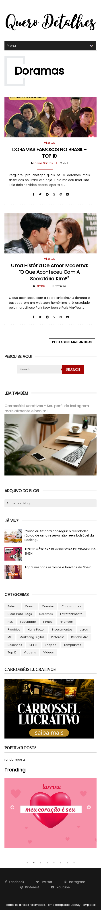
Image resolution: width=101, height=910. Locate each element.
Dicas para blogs (20, 614)
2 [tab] (34, 862)
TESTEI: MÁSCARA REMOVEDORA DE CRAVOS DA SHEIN (60, 551)
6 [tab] (60, 862)
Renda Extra (79, 637)
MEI (10, 637)
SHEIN (33, 645)
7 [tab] (67, 862)
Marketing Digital (32, 637)
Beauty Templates (83, 904)
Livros (84, 629)
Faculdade (28, 621)
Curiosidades (71, 606)
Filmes (47, 621)
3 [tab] (40, 862)
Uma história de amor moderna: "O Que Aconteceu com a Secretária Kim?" (49, 272)
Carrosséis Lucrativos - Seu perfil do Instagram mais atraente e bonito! (46, 408)
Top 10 (12, 652)
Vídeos (48, 652)
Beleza (13, 606)
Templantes (72, 645)
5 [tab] (54, 862)
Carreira (48, 606)
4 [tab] (47, 862)
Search (73, 369)
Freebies (14, 629)
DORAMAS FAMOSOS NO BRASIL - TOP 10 (49, 152)
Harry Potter (36, 629)
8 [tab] (74, 862)
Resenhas (15, 645)
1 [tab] (27, 862)
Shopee (50, 645)
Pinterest (57, 637)
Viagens (30, 652)
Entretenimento (71, 614)
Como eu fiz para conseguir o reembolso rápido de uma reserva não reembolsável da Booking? (59, 535)
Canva (30, 606)
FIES (10, 621)
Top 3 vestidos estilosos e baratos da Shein (58, 567)
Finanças (66, 621)
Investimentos (62, 629)
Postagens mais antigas (72, 342)
